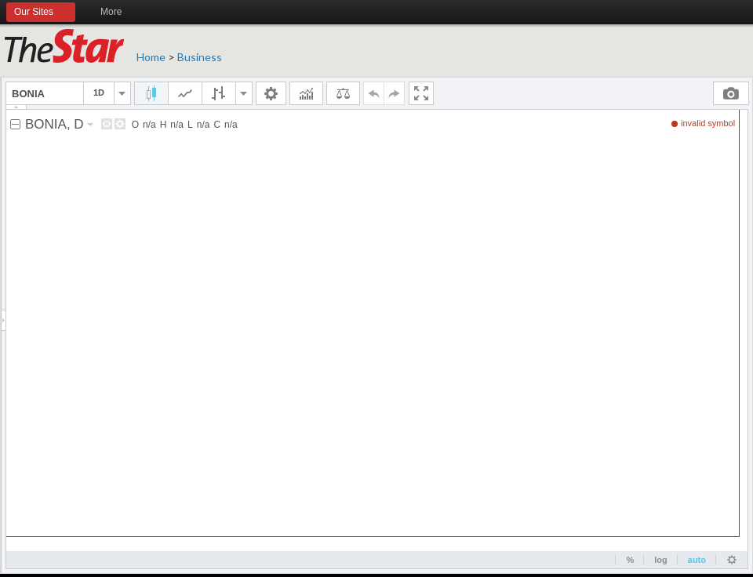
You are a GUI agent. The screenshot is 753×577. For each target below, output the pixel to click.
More (118, 12)
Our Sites (40, 12)
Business (199, 57)
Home (151, 57)
